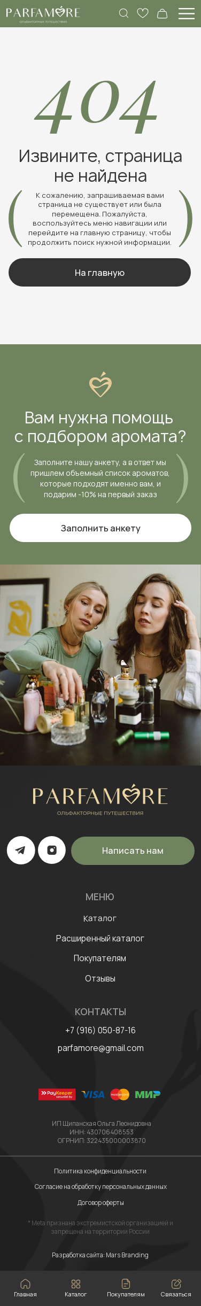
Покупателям (100, 958)
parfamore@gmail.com (101, 1048)
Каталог (100, 918)
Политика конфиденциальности (100, 1171)
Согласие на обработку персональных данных (101, 1186)
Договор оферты (101, 1202)
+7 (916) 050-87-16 (100, 1030)
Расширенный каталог (100, 938)
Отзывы (100, 978)
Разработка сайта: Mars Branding (100, 1254)
